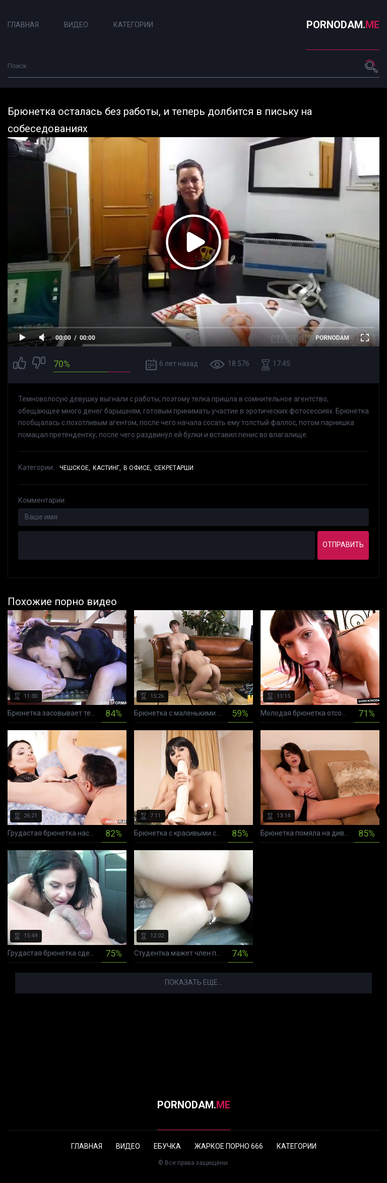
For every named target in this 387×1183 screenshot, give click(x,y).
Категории (133, 25)
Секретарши (174, 467)
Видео (76, 25)
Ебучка (167, 1146)
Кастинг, (107, 467)
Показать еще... (193, 982)
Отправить (343, 545)
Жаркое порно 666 (229, 1146)
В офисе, (137, 467)
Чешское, (74, 467)
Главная (23, 25)
